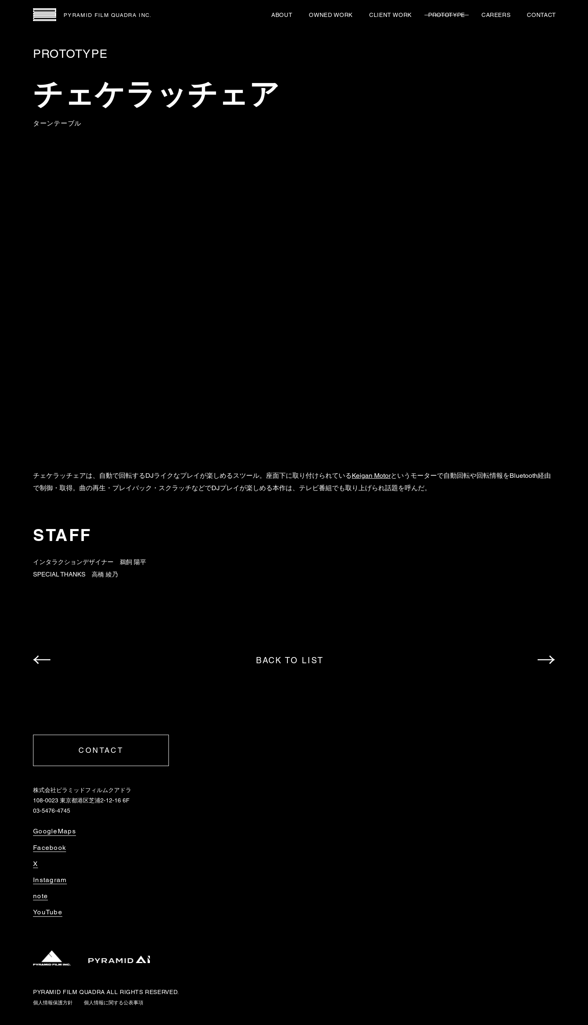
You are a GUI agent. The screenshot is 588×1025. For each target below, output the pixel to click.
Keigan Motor (371, 475)
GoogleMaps (54, 831)
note (40, 896)
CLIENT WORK (390, 15)
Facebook (49, 848)
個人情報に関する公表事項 (113, 1003)
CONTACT (541, 15)
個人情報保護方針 (53, 1003)
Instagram (50, 880)
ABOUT (281, 15)
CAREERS (496, 15)
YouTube (47, 912)
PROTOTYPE (446, 15)
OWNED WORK (330, 15)
